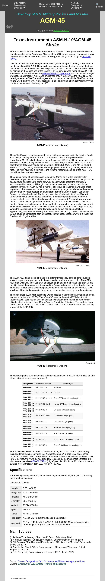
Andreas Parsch (61, 30)
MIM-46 (9, 28)
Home (5, 5)
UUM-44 (9, 26)
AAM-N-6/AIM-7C (56, 73)
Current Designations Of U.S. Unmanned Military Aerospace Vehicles (51, 561)
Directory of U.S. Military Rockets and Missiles (52, 14)
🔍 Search (99, 5)
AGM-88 (38, 461)
